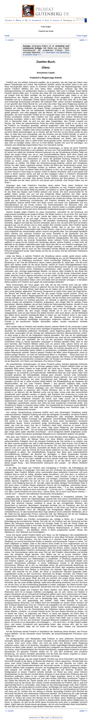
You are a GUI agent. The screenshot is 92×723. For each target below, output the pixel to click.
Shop (47, 20)
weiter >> (83, 40)
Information (36, 20)
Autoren (8, 20)
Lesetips (56, 20)
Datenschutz (57, 717)
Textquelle (67, 20)
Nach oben (45, 717)
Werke (18, 20)
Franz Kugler (81, 36)
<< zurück (9, 40)
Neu (26, 20)
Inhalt (7, 36)
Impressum (33, 717)
